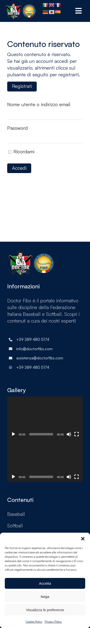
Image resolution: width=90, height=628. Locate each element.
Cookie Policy (34, 621)
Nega (45, 597)
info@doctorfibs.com (34, 348)
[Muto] (68, 434)
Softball (15, 526)
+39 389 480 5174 (32, 367)
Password (17, 128)
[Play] (13, 434)
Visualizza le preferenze (45, 610)
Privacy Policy (53, 621)
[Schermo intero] (76, 434)
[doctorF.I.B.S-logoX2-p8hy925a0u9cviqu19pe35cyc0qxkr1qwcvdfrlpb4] (21, 5)
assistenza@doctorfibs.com (39, 358)
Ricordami (21, 152)
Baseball (16, 514)
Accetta (45, 583)
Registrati (22, 86)
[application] (45, 417)
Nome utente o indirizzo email (38, 104)
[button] (82, 538)
